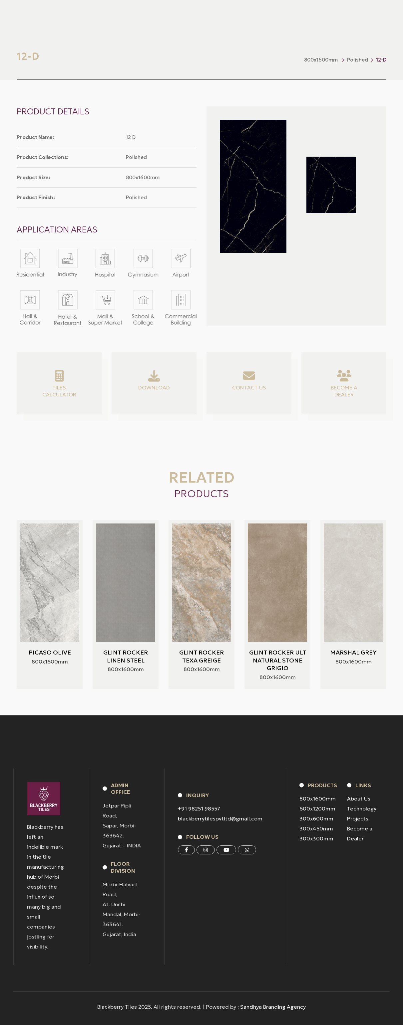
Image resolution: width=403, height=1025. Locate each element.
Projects (357, 818)
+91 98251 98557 (199, 808)
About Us (358, 798)
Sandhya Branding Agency (273, 1006)
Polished (357, 60)
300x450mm (316, 828)
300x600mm (316, 818)
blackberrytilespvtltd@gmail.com (220, 818)
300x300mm (316, 838)
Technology (361, 808)
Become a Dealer (359, 833)
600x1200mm (317, 808)
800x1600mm (317, 798)
